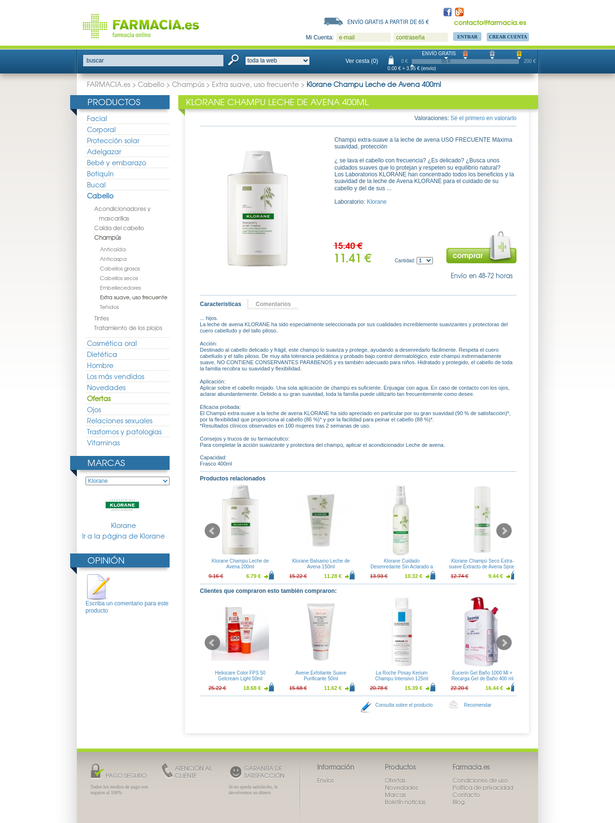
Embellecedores (120, 287)
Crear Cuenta (508, 36)
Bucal (96, 184)
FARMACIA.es (108, 84)
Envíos (325, 780)
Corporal (101, 129)
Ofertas (99, 398)
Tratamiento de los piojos (128, 327)
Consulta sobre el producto (404, 705)
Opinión (105, 559)
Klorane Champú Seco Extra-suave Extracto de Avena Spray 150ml (482, 566)
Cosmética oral (112, 343)
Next (504, 531)
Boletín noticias (405, 802)
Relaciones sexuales (119, 420)
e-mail (347, 37)
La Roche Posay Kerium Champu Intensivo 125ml (402, 675)
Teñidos (109, 306)
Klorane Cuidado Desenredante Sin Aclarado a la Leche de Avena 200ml (401, 566)
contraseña (410, 37)
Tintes (101, 318)
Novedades (106, 387)
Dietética (102, 354)
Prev (212, 531)
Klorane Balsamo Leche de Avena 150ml (321, 563)
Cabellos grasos (120, 268)
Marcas (106, 462)
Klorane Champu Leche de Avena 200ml (240, 563)
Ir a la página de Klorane (123, 535)
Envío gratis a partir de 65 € (388, 21)
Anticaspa (113, 258)
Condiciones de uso (480, 780)
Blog (459, 802)
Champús (188, 84)
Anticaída (113, 249)
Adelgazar (104, 151)
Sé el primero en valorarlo (484, 118)
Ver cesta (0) (361, 61)
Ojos (94, 409)
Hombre (100, 365)
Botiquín (100, 173)
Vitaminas (103, 442)
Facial (97, 118)
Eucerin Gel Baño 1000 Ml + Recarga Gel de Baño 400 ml (483, 675)
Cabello (151, 84)
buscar (95, 60)
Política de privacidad (483, 787)
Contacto (466, 794)
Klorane (123, 511)
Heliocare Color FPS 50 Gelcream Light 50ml (240, 675)
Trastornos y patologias (124, 431)
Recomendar (478, 705)
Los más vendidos (115, 376)
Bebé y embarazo (116, 162)
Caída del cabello (119, 227)
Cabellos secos (119, 278)
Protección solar (113, 140)
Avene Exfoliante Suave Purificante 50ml (320, 675)
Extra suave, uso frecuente (255, 84)
